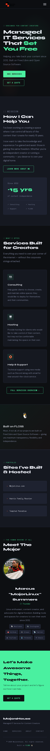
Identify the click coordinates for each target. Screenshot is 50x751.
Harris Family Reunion (20, 499)
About (29, 731)
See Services (14, 74)
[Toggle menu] (45, 4)
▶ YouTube (12, 638)
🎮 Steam (25, 633)
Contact (40, 731)
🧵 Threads (26, 638)
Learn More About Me (18, 169)
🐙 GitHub (11, 633)
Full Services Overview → (25, 390)
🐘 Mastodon (16, 627)
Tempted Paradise (18, 511)
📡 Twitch (38, 633)
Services (16, 731)
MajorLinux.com (16, 486)
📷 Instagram (33, 627)
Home (5, 731)
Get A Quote (13, 82)
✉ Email (39, 638)
